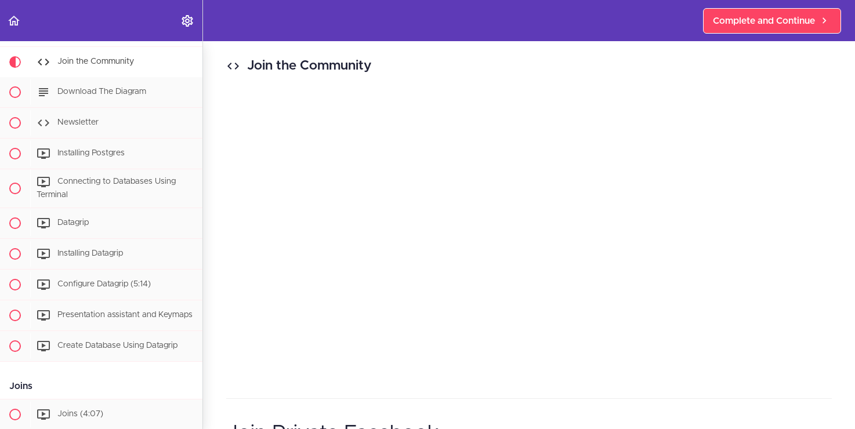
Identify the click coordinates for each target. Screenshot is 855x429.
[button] (14, 20)
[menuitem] (187, 20)
